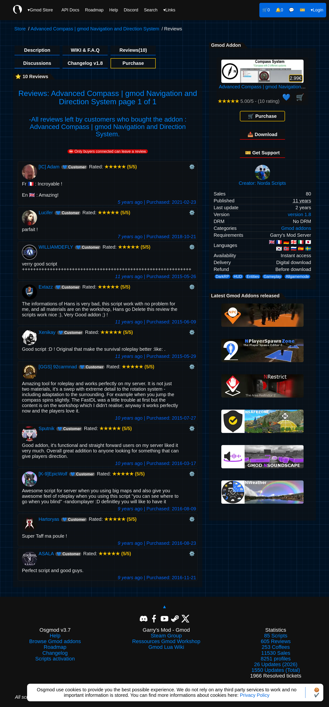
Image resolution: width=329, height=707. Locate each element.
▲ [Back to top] (164, 606)
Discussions (37, 63)
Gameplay (272, 277)
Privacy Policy (254, 695)
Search (151, 10)
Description (37, 50)
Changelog (55, 653)
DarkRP (222, 277)
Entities (253, 277)
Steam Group (166, 636)
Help (113, 10)
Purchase (133, 63)
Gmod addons (296, 228)
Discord (131, 10)
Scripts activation (55, 659)
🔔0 (279, 10)
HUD (238, 277)
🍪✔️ (316, 693)
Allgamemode (297, 277)
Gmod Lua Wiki (166, 647)
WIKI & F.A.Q (85, 50)
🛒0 (266, 10)
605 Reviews (276, 641)
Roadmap (94, 10)
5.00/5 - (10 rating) (249, 101)
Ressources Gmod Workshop (166, 641)
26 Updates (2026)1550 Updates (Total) (276, 667)
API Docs (70, 10)
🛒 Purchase (262, 116)
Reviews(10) (133, 50)
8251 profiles (276, 659)
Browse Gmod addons (55, 641)
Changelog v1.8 (85, 63)
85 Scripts (275, 636)
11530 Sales (275, 653)
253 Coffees (276, 647)
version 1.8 (299, 214)
